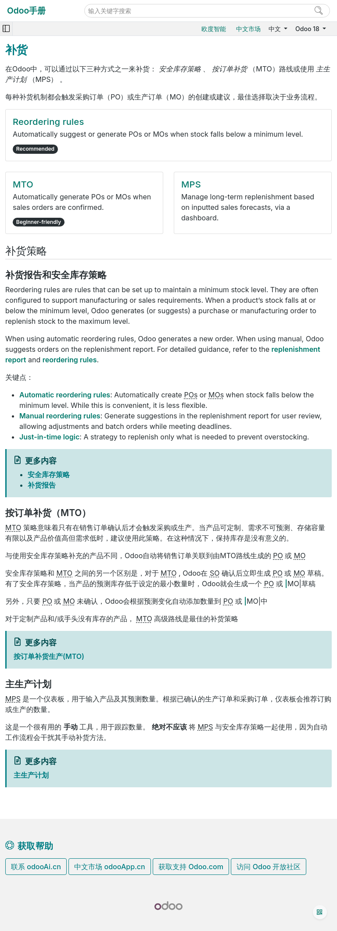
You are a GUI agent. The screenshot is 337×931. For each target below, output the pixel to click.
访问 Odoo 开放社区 (269, 866)
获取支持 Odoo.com (190, 866)
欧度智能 (213, 28)
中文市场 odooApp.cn (109, 866)
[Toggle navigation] (6, 28)
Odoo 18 (308, 28)
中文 (276, 28)
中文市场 (248, 28)
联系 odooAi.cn (36, 866)
